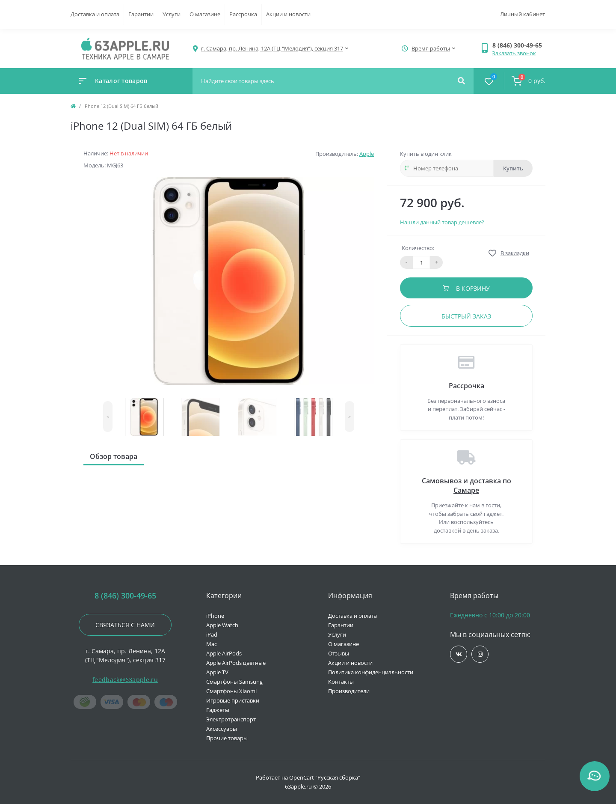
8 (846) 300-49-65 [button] (125, 596)
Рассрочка (243, 14)
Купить (513, 168)
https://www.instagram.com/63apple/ (480, 654)
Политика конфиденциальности (370, 672)
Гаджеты (217, 710)
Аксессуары (221, 729)
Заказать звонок (514, 53)
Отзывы (338, 653)
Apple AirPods (224, 653)
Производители (349, 691)
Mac (211, 644)
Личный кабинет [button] (522, 14)
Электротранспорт (231, 719)
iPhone (215, 615)
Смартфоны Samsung (234, 681)
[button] (518, 45)
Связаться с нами (125, 625)
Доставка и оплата (95, 14)
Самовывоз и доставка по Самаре (466, 485)
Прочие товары (227, 738)
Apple (366, 154)
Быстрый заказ (466, 316)
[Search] (461, 81)
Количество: (418, 248)
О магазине (205, 14)
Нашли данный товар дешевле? (442, 222)
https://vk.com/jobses (459, 654)
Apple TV (217, 672)
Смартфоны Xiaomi (231, 691)
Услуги (172, 14)
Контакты (341, 681)
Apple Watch (222, 625)
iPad (211, 634)
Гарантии (141, 14)
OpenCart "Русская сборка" (324, 777)
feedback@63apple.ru (125, 680)
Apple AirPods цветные (236, 663)
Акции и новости (288, 14)
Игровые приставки (232, 700)
